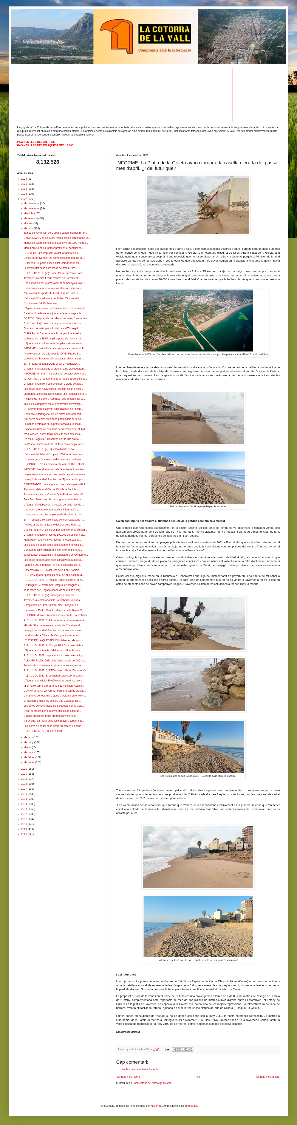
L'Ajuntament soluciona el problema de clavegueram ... (55, 368)
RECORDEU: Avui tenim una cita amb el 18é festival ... (55, 464)
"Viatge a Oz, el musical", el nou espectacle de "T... (53, 564)
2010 (24, 824)
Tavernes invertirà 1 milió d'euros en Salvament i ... (53, 278)
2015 (24, 798)
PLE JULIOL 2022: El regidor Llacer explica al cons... (54, 579)
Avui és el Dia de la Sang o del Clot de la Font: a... (52, 524)
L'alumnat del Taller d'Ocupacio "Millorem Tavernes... (54, 454)
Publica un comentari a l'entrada (140, 1069)
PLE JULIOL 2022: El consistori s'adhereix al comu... (54, 675)
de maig (29, 742)
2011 (24, 819)
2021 (24, 768)
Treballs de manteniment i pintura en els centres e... (53, 665)
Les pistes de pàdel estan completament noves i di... (54, 544)
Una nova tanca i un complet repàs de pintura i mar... (54, 514)
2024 (24, 188)
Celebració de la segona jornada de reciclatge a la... (53, 313)
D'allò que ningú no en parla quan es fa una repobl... (54, 323)
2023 (24, 193)
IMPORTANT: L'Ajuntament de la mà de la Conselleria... (56, 378)
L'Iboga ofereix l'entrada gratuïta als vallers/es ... (51, 715)
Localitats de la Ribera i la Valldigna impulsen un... (52, 635)
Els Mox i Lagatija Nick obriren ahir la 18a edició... (52, 439)
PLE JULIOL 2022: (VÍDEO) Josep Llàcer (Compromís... (56, 670)
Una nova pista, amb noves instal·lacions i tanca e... (53, 288)
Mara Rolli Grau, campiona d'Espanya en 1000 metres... (56, 242)
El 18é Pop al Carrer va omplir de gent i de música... (54, 333)
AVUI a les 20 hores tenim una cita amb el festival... (53, 434)
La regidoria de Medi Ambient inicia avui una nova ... (54, 630)
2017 (24, 788)
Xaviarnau (156, 1105)
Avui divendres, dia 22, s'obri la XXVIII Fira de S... (52, 353)
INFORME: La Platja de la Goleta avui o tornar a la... (54, 720)
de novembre (32, 208)
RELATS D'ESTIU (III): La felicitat (43, 730)
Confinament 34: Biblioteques (40, 303)
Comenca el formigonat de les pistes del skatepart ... (54, 414)
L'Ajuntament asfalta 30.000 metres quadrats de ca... (54, 680)
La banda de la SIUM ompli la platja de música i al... (53, 338)
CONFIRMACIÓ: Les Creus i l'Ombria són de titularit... (55, 690)
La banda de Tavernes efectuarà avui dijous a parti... (54, 358)
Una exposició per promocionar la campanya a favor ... (55, 283)
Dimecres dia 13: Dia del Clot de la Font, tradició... (52, 570)
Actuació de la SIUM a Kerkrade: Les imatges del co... (54, 398)
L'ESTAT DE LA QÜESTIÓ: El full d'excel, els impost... (54, 640)
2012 (24, 813)
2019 (24, 778)
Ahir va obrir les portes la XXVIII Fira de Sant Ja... (52, 293)
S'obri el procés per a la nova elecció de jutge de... (52, 710)
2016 (24, 793)
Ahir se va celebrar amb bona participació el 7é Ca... (54, 419)
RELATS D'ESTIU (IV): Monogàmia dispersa (49, 595)
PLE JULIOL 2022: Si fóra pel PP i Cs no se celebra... (54, 645)
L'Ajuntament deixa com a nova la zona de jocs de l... (54, 504)
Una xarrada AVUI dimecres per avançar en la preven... (55, 529)
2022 (24, 198)
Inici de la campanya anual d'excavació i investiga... (53, 403)
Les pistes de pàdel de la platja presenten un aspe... (54, 725)
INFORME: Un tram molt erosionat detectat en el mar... (55, 373)
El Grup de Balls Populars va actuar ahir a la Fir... (52, 252)
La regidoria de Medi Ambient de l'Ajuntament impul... (54, 479)
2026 (24, 178)
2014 (24, 804)
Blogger (192, 1105)
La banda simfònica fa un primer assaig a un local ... (54, 423)
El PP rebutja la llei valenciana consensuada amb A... (54, 519)
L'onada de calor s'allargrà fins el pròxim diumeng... (53, 549)
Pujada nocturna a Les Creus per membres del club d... (55, 429)
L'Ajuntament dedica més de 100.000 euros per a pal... (55, 534)
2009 (24, 829)
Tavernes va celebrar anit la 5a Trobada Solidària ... (53, 600)
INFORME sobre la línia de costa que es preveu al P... (54, 348)
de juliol (29, 228)
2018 (24, 783)
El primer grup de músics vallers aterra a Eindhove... (54, 459)
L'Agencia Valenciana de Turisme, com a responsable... (55, 308)
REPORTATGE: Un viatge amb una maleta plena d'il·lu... (56, 484)
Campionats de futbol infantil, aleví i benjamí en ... (52, 605)
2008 (24, 834)
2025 (24, 183)
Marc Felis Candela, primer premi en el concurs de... (54, 248)
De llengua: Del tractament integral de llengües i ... (53, 585)
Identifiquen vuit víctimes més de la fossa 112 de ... (53, 539)
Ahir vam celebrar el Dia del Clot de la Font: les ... (52, 489)
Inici (198, 1076)
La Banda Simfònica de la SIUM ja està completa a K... (55, 444)
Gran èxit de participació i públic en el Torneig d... (52, 328)
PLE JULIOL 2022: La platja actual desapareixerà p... (54, 655)
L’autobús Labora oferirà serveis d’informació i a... (52, 509)
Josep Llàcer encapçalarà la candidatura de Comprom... (56, 554)
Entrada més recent (128, 1076)
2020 (24, 773)
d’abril (28, 747)
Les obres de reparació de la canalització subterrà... (53, 559)
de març (29, 752)
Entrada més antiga (267, 1076)
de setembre (31, 218)
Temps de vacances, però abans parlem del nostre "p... (55, 232)
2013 (24, 809)
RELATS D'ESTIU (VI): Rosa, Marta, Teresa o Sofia (53, 273)
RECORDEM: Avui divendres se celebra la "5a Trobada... (56, 615)
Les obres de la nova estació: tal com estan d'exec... (54, 388)
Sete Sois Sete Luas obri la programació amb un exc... (55, 499)
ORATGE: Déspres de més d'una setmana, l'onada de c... (57, 318)
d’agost (28, 223)
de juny (28, 737)
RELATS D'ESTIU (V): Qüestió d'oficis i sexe (49, 449)
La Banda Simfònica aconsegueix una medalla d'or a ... (55, 393)
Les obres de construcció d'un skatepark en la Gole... (54, 705)
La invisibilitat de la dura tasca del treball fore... (50, 268)
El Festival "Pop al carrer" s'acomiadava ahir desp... (53, 408)
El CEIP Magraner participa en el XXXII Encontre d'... (54, 574)
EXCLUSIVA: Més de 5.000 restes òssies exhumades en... (57, 237)
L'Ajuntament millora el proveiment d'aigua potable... (54, 383)
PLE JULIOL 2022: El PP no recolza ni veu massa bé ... (55, 620)
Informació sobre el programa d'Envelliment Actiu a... (54, 685)
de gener (29, 762)
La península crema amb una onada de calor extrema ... (56, 474)
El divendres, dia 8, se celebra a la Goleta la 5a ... (52, 700)
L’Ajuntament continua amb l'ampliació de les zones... (54, 343)
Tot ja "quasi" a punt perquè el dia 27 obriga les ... (52, 363)
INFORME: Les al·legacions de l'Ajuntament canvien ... (55, 469)
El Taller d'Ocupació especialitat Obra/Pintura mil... (53, 263)
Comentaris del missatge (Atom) (152, 1083)
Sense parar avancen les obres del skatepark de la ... (54, 257)
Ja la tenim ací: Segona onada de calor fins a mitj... (53, 590)
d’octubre (30, 213)
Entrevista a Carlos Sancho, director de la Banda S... (54, 610)
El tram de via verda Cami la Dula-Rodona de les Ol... (54, 494)
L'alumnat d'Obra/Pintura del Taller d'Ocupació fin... (53, 298)
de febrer (29, 757)
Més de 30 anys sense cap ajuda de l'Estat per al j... (53, 625)
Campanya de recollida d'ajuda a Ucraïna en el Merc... (55, 695)
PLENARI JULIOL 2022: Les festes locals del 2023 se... (55, 660)
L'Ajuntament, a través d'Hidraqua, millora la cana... (53, 650)
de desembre (32, 203)
